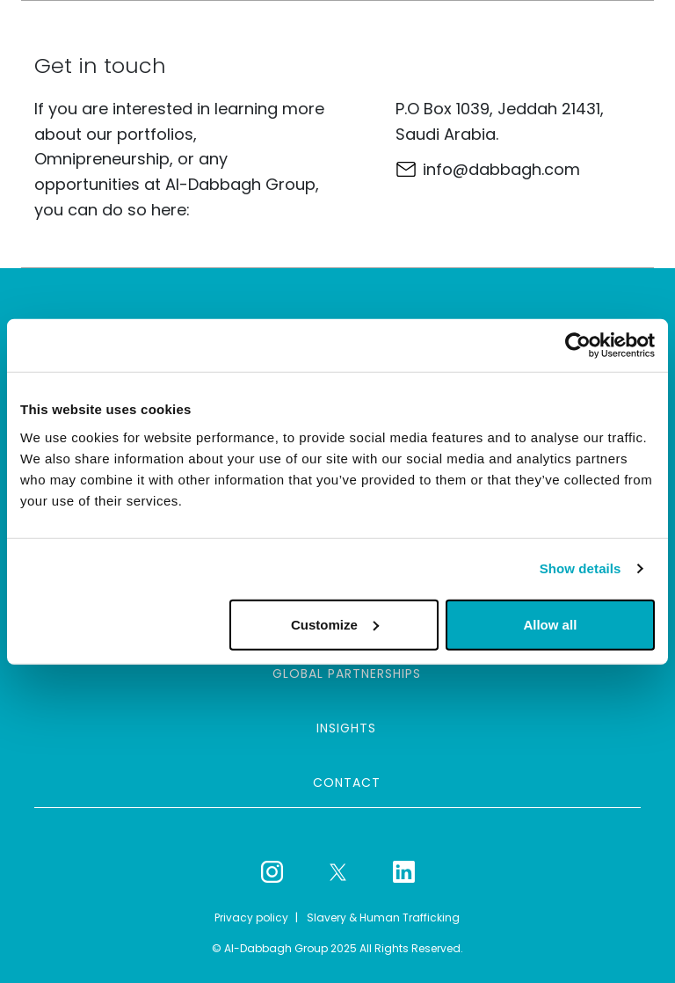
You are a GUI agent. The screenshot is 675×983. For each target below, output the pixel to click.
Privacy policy (251, 917)
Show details (580, 568)
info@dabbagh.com (501, 169)
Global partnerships (346, 673)
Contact (347, 782)
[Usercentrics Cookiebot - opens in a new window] (578, 345)
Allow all (550, 623)
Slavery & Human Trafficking (383, 917)
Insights (346, 728)
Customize (335, 623)
